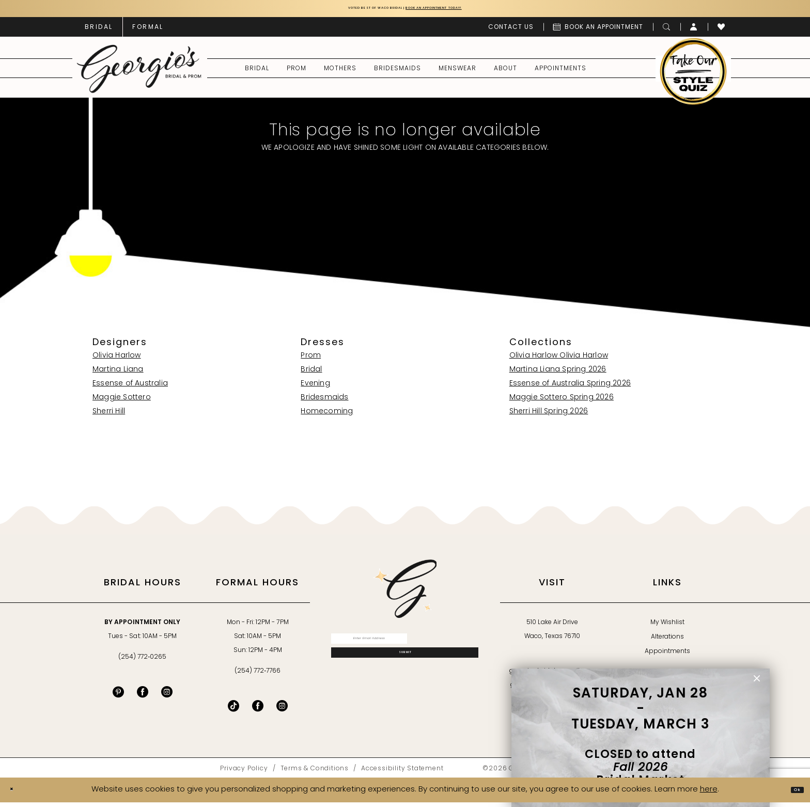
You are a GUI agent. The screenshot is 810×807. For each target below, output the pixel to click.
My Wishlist (667, 627)
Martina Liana (118, 374)
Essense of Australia (130, 388)
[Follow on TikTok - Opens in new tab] (233, 710)
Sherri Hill (108, 416)
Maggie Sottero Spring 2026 (561, 402)
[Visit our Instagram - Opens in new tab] (167, 696)
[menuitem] (98, 31)
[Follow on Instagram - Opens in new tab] (282, 710)
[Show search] (666, 31)
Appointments (667, 656)
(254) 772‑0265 (142, 661)
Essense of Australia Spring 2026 (570, 388)
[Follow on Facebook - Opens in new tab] (257, 710)
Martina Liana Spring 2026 (557, 374)
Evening (315, 388)
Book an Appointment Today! (465, 10)
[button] (694, 31)
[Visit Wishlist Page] (721, 31)
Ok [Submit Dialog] (792, 794)
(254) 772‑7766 (258, 675)
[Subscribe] (404, 674)
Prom (311, 360)
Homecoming (327, 416)
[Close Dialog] (16, 794)
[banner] (139, 73)
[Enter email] (404, 647)
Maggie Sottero (121, 402)
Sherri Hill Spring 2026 (548, 416)
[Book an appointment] (598, 31)
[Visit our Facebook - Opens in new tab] (142, 696)
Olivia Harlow (116, 360)
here (709, 794)
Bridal (311, 374)
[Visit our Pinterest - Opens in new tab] (118, 696)
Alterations (667, 641)
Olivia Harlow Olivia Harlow (558, 360)
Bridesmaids (324, 402)
